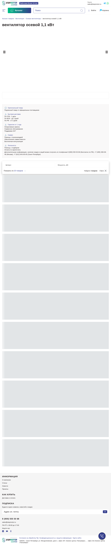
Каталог (16, 10)
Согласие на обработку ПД (28, 538)
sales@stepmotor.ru (94, 4)
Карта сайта (77, 538)
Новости (5, 486)
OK (105, 512)
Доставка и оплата (8, 498)
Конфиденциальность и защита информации (55, 538)
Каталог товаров (8, 18)
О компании (6, 480)
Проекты (5, 489)
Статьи (4, 483)
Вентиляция (20, 18)
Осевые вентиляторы (33, 18)
